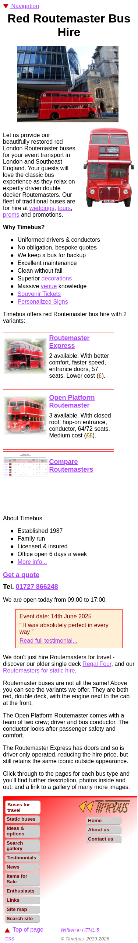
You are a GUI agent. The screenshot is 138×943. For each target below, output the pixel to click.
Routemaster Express (69, 341)
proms (11, 215)
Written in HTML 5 (79, 930)
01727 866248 (37, 586)
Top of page (23, 929)
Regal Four (96, 664)
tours (64, 208)
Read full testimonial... (48, 641)
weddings (41, 208)
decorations (57, 278)
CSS (9, 939)
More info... (32, 562)
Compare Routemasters (71, 465)
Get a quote (21, 575)
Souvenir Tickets (39, 294)
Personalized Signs (43, 301)
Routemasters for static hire (39, 670)
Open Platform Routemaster (72, 401)
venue (49, 286)
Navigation (21, 6)
